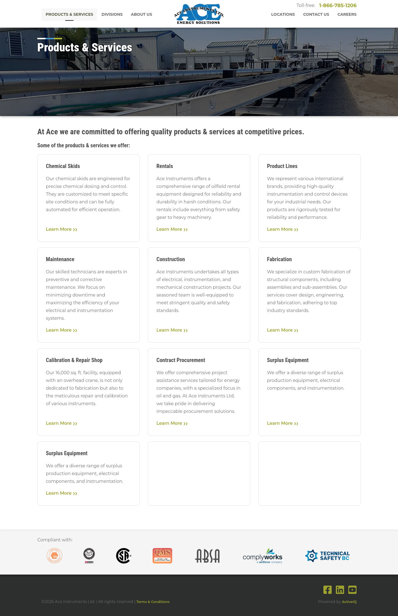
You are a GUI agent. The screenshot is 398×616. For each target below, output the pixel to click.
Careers (347, 14)
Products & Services (69, 14)
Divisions (111, 14)
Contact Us (316, 14)
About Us (141, 14)
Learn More (59, 229)
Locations (283, 14)
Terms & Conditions (153, 602)
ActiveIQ (349, 602)
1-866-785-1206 (338, 5)
